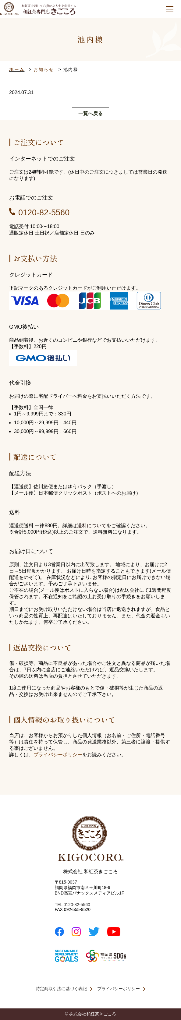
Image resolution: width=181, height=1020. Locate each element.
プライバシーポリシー (58, 754)
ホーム (16, 69)
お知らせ (44, 69)
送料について (91, 525)
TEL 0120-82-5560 (72, 904)
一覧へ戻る (90, 113)
